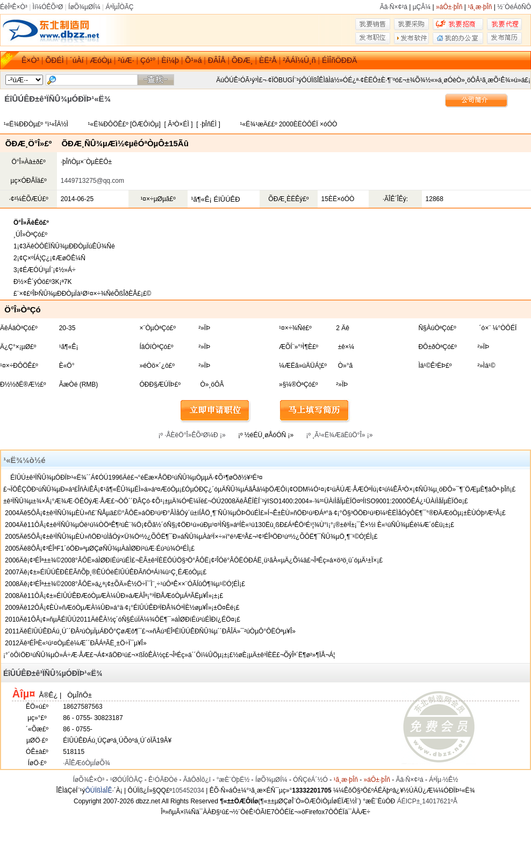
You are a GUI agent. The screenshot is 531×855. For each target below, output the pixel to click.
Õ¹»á (193, 60)
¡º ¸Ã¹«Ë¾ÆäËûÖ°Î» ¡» (339, 435)
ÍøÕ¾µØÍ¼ (84, 7)
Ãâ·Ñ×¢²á (393, 7)
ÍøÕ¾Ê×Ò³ (88, 779)
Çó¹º (147, 60)
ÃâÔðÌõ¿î (197, 779)
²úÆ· (126, 60)
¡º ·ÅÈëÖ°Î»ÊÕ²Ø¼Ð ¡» (192, 435)
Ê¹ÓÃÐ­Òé (162, 779)
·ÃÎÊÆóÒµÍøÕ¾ (86, 763)
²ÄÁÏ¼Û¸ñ (299, 60)
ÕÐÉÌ (54, 60)
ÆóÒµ (101, 60)
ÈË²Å (268, 60)
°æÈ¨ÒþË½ (233, 779)
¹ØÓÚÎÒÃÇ (126, 779)
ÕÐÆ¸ (242, 60)
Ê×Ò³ (30, 60)
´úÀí (77, 60)
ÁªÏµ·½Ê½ (443, 779)
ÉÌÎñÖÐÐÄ (339, 60)
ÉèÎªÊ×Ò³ (13, 7)
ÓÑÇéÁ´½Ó (310, 779)
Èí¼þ (170, 60)
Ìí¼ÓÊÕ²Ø (48, 7)
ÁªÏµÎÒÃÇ (119, 7)
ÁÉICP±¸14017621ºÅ (427, 801)
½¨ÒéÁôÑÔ (514, 7)
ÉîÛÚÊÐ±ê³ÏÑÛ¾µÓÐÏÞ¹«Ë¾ (53, 673)
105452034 (188, 790)
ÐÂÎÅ (217, 60)
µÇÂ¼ (422, 7)
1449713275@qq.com (92, 180)
